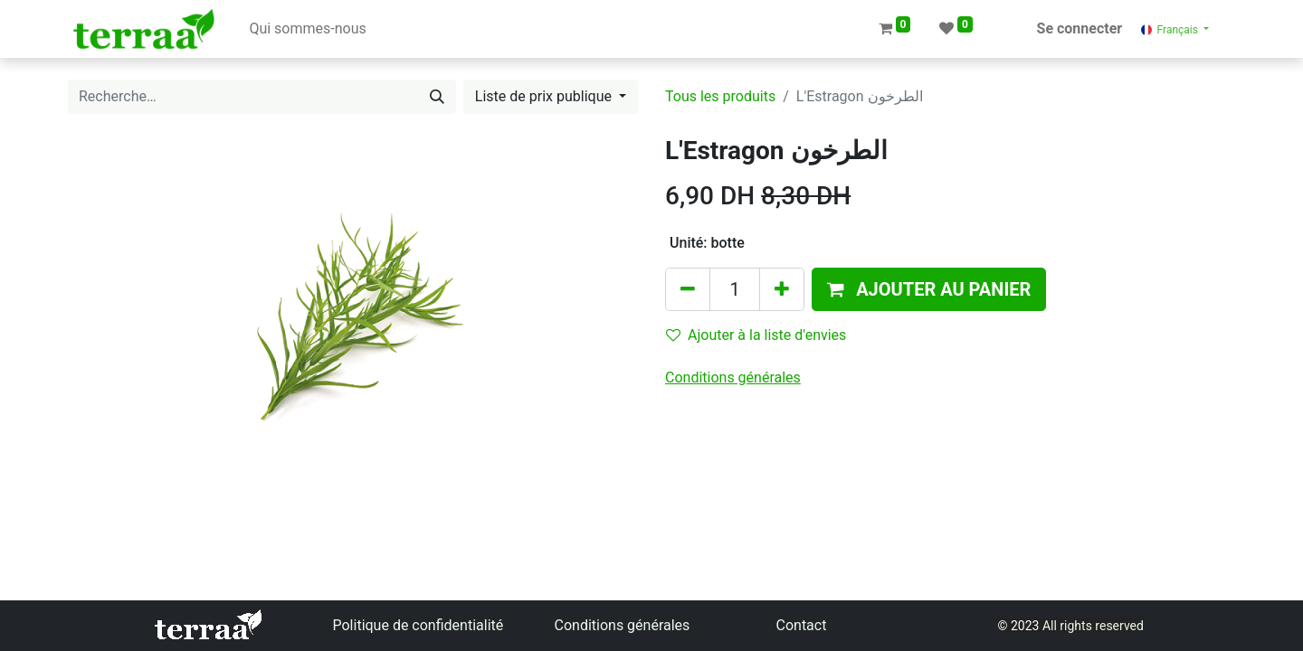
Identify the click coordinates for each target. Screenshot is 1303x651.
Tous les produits (720, 96)
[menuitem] (307, 29)
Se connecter (1080, 28)
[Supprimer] (687, 289)
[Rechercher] (437, 97)
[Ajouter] (781, 289)
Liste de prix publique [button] (545, 96)
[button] (929, 289)
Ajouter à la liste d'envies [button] (756, 335)
